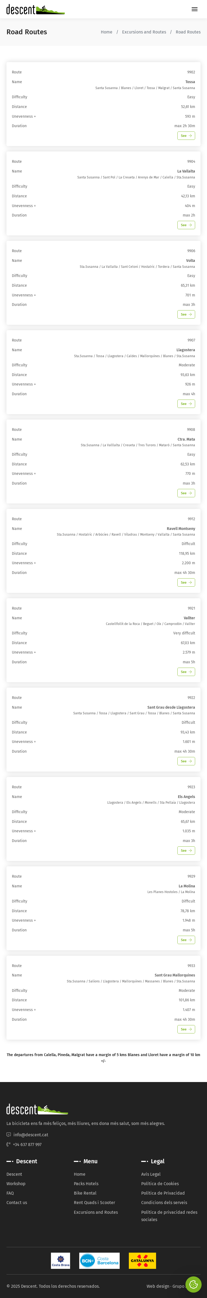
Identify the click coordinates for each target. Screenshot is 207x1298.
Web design (158, 1286)
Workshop (16, 1183)
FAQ (10, 1193)
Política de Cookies (160, 1183)
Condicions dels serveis (164, 1202)
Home (106, 32)
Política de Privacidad (163, 1193)
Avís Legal (151, 1174)
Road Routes (188, 32)
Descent (14, 1174)
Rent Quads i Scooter (94, 1202)
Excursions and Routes (144, 32)
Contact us (16, 1202)
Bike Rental (85, 1193)
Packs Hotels (86, 1183)
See (186, 136)
